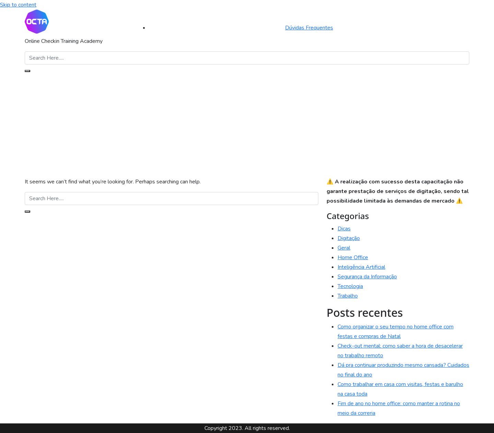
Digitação (349, 238)
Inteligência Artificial (361, 267)
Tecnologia (350, 286)
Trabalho (348, 296)
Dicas (344, 228)
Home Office (353, 257)
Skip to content (18, 5)
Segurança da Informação (367, 276)
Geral (344, 248)
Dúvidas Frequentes (309, 28)
